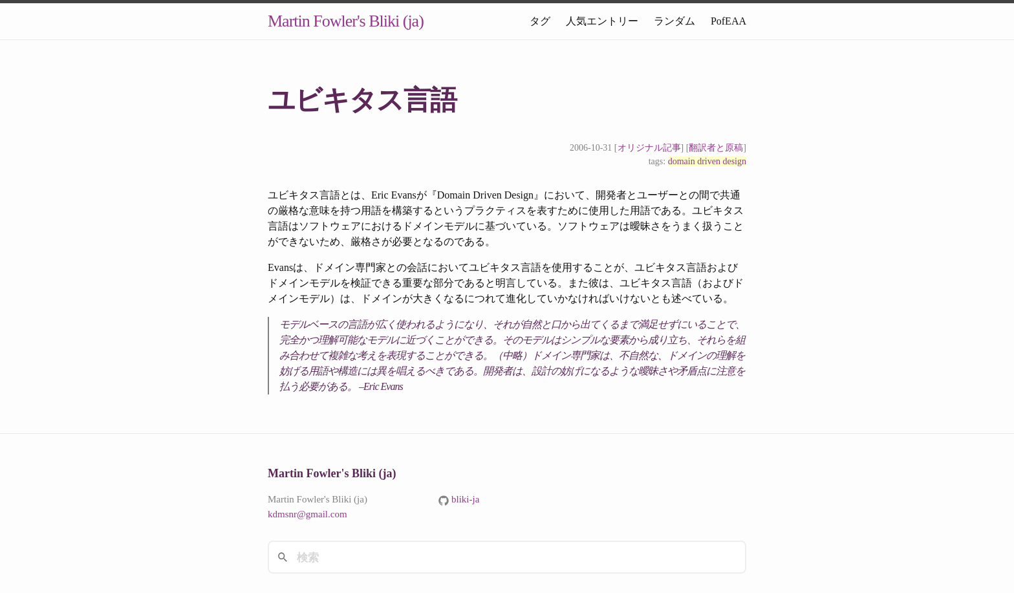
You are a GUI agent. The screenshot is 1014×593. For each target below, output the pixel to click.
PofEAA (728, 21)
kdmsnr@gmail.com (307, 514)
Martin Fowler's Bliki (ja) (346, 21)
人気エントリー (602, 21)
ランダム (674, 21)
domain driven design (707, 161)
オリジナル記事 (649, 148)
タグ (540, 21)
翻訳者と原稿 (716, 148)
